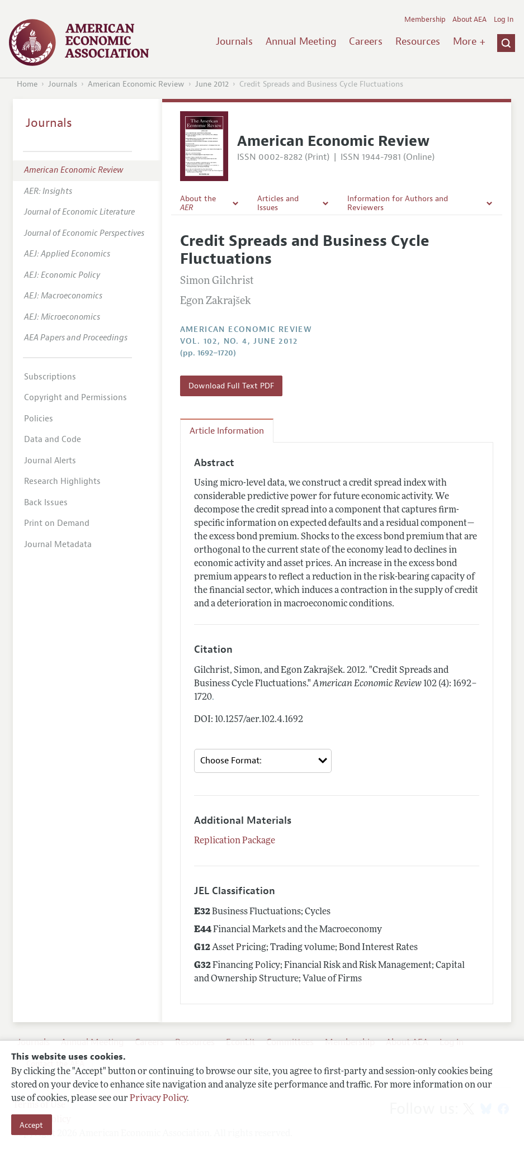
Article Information (227, 430)
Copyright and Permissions (75, 397)
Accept (31, 1125)
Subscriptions (50, 377)
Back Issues (46, 502)
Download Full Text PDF (231, 386)
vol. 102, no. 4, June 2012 (239, 341)
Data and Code (52, 439)
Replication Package (234, 841)
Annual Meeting (301, 41)
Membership (425, 19)
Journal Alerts (50, 460)
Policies (38, 419)
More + (469, 41)
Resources (417, 41)
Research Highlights (62, 481)
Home (27, 84)
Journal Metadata (58, 544)
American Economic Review (136, 84)
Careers (366, 41)
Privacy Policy (158, 1098)
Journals (234, 41)
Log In (503, 19)
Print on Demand (56, 523)
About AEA (469, 19)
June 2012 (212, 84)
